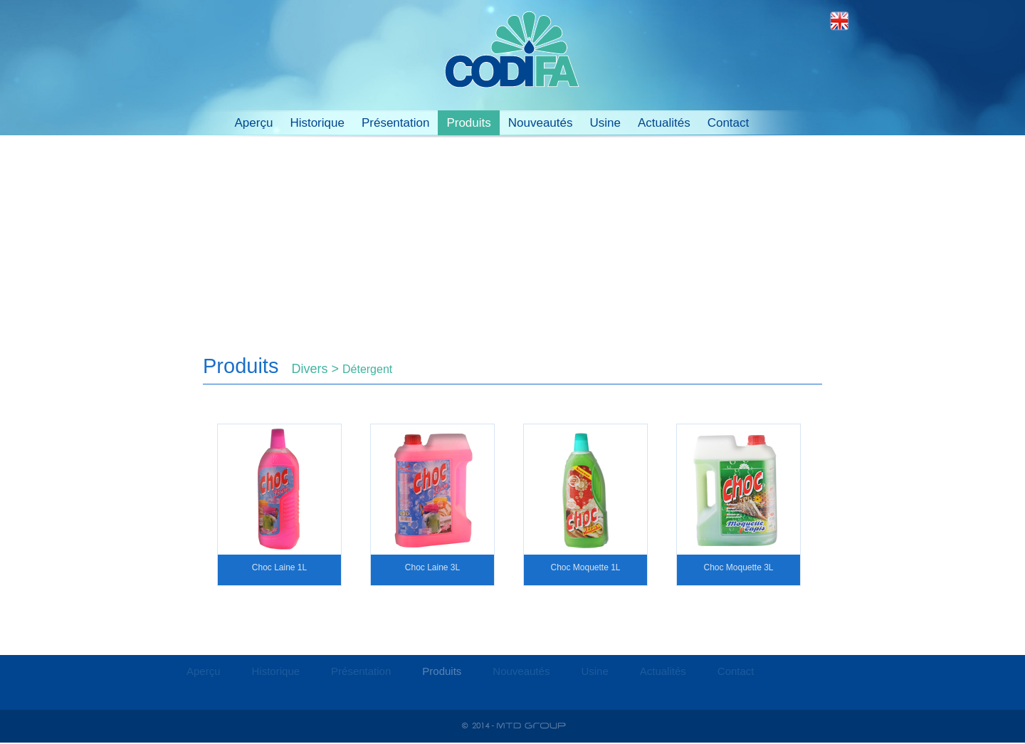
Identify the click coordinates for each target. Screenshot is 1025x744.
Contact (729, 123)
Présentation (395, 123)
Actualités (664, 123)
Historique (317, 123)
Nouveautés (540, 123)
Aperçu (254, 123)
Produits (468, 123)
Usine (604, 123)
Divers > (316, 369)
